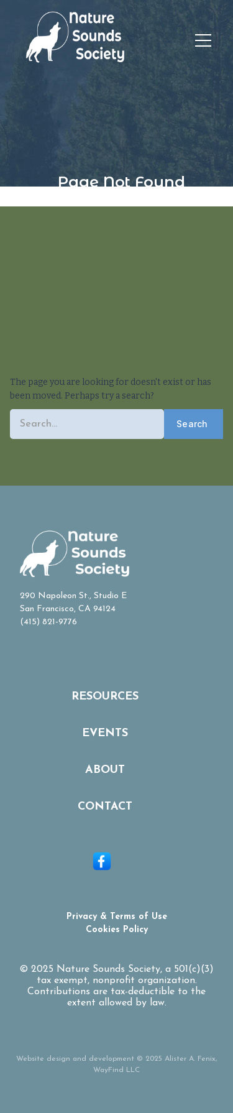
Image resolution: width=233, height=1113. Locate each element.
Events (105, 733)
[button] (203, 41)
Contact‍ (105, 807)
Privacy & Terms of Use (116, 916)
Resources (105, 697)
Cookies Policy (117, 930)
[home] (81, 41)
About (105, 770)
